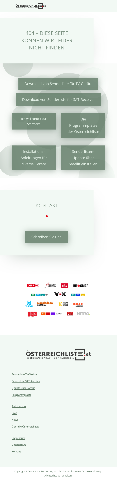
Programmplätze (21, 394)
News (15, 419)
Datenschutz (19, 444)
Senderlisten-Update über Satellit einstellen (83, 156)
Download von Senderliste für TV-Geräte (58, 83)
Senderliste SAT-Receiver (26, 381)
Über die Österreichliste (25, 426)
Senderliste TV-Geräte (24, 374)
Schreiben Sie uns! (46, 236)
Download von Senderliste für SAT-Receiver (58, 99)
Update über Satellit (23, 388)
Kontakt (16, 451)
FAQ (14, 413)
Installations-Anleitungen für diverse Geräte (34, 156)
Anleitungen (19, 406)
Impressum (18, 438)
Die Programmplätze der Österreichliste (83, 124)
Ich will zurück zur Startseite (33, 120)
